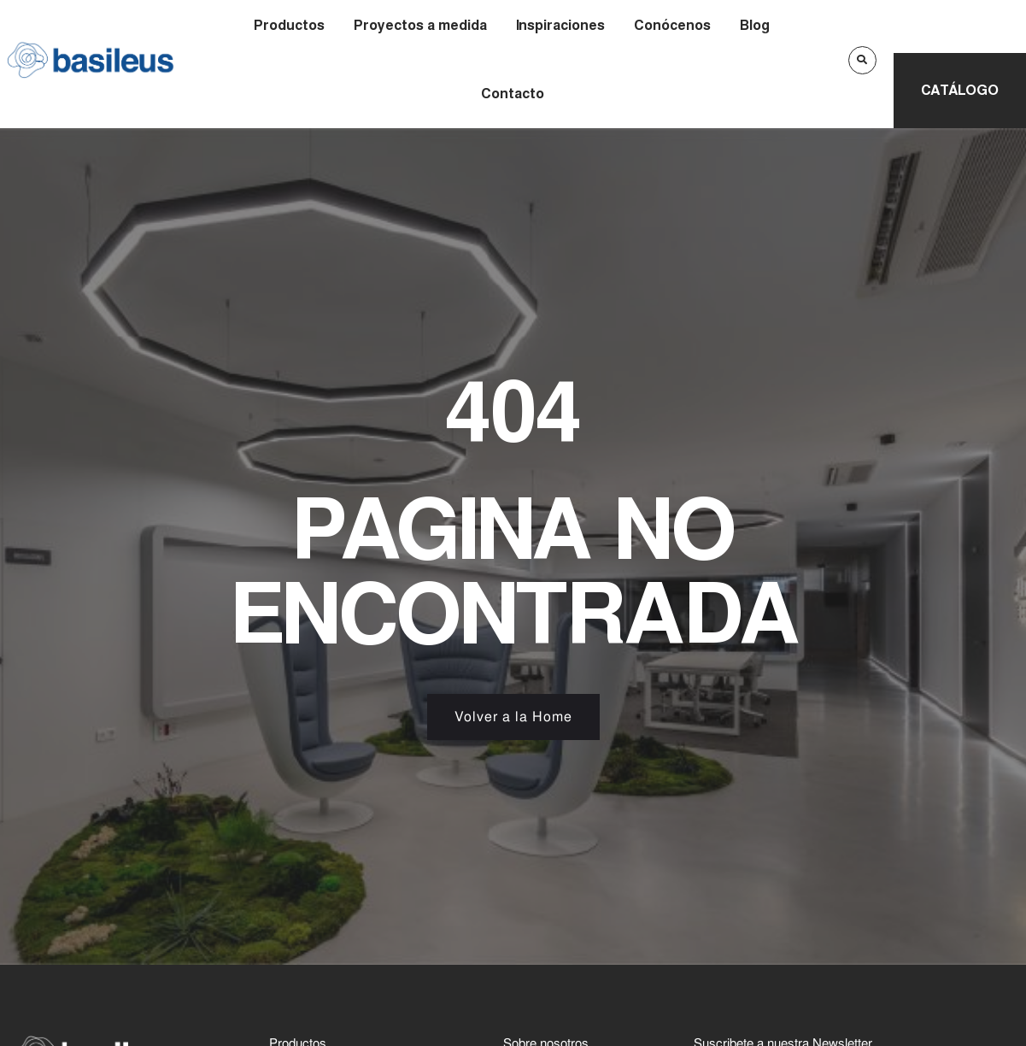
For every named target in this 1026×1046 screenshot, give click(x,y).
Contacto (512, 94)
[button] (862, 60)
